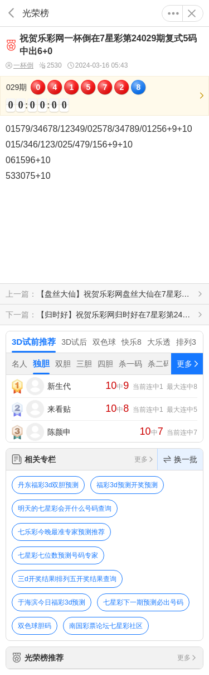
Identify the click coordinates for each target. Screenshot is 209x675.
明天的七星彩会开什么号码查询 (64, 508)
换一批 (180, 459)
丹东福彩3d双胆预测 (48, 485)
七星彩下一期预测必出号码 (143, 602)
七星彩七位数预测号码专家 (58, 555)
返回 (11, 13)
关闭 (192, 13)
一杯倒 (19, 65)
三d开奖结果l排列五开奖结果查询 (67, 579)
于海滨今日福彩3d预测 (51, 602)
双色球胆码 (34, 626)
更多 (173, 13)
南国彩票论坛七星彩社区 (106, 626)
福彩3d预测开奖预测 (126, 485)
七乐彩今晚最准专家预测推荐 (61, 532)
